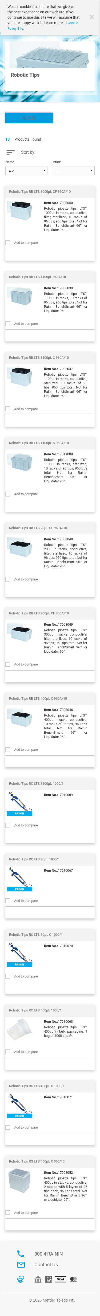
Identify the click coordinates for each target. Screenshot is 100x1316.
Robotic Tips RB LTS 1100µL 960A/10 (37, 277)
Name (9, 162)
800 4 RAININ (48, 1254)
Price (57, 162)
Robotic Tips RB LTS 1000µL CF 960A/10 (40, 192)
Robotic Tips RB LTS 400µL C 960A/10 (38, 699)
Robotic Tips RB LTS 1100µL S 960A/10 (39, 443)
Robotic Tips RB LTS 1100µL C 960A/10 (39, 358)
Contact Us (46, 1264)
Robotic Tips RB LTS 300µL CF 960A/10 (39, 613)
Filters (29, 118)
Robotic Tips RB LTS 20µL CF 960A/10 (38, 528)
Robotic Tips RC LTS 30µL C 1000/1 (36, 935)
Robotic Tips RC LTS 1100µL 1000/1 (36, 784)
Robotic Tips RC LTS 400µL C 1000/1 (37, 1086)
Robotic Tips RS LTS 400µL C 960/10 (37, 1161)
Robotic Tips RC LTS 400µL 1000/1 (35, 1010)
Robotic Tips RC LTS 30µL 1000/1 (34, 859)
